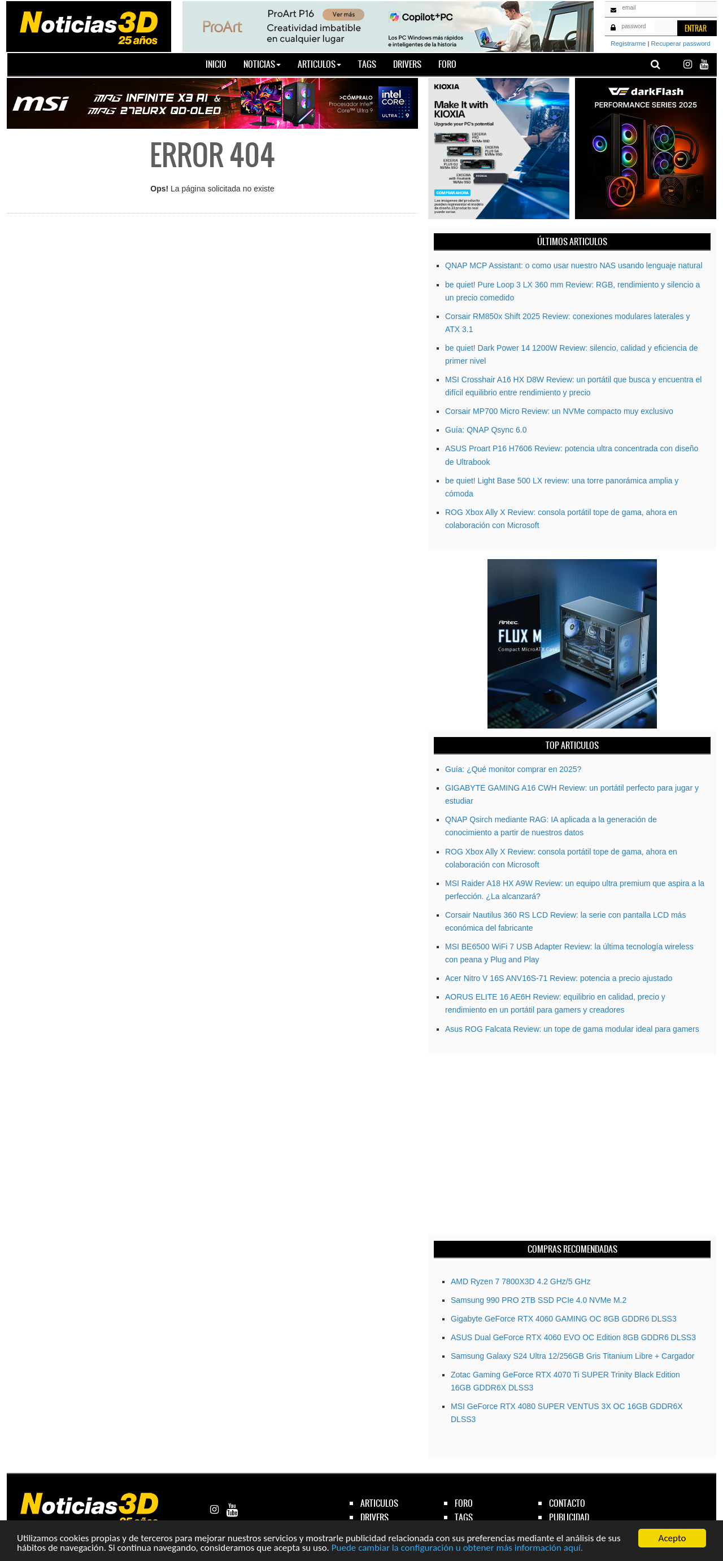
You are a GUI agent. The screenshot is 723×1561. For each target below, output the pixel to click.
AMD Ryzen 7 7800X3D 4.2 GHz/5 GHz (520, 1281)
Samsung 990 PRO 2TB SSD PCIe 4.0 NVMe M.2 (538, 1300)
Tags (367, 64)
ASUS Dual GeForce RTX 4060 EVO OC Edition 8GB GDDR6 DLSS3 (573, 1337)
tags (464, 1517)
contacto (567, 1503)
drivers (374, 1517)
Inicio (220, 64)
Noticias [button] (262, 64)
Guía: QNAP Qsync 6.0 (485, 429)
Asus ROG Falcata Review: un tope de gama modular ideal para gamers (572, 1029)
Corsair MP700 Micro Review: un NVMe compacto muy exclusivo (559, 411)
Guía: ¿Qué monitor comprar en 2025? (513, 769)
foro (464, 1503)
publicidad (569, 1517)
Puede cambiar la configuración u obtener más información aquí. (457, 1548)
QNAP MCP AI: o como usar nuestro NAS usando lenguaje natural (574, 265)
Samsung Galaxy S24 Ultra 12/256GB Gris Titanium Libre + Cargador (572, 1356)
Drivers (407, 64)
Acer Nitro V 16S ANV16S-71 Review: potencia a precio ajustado (558, 978)
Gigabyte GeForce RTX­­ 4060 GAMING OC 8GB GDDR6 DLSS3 (564, 1318)
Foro (447, 64)
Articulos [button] (319, 64)
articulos (379, 1503)
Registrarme (628, 43)
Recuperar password (681, 43)
